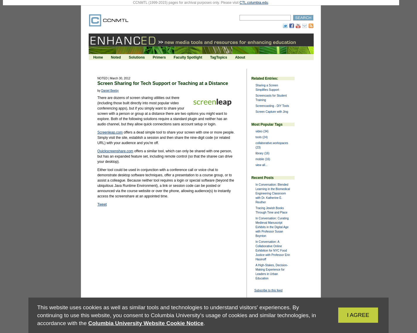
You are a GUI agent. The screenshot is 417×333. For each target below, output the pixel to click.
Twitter (285, 25)
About (240, 57)
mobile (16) (262, 159)
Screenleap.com (110, 132)
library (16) (262, 153)
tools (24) (261, 137)
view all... (261, 165)
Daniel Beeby (110, 90)
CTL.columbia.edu (254, 3)
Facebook (291, 25)
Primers (159, 57)
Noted (116, 57)
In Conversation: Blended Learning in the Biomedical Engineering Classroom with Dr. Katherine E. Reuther (272, 193)
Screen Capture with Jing (271, 111)
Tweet (102, 204)
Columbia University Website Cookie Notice (145, 323)
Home (98, 57)
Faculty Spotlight (188, 57)
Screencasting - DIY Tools (272, 105)
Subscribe (304, 25)
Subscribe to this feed (268, 290)
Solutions (137, 57)
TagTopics (218, 57)
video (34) (261, 131)
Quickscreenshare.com (115, 151)
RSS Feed (311, 25)
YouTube (298, 25)
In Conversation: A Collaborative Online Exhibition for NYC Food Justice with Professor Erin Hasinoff (272, 250)
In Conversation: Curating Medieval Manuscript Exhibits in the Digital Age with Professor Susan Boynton (271, 227)
